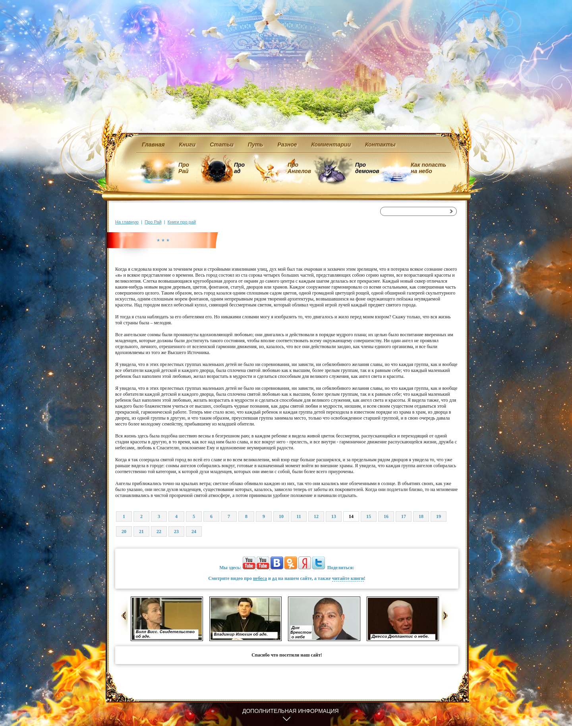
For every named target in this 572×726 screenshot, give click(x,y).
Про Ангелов (299, 168)
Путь (255, 144)
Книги (187, 144)
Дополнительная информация (290, 711)
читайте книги (348, 578)
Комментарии (331, 144)
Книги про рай (182, 222)
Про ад (239, 168)
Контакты (380, 144)
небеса (260, 578)
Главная (153, 144)
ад (274, 578)
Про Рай (183, 168)
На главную (127, 222)
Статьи (222, 144)
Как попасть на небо (428, 168)
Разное (287, 144)
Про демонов (367, 168)
